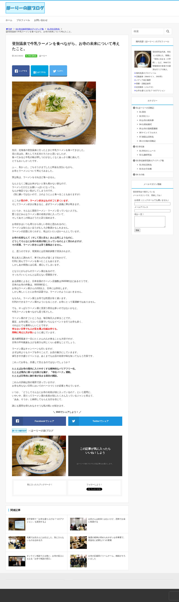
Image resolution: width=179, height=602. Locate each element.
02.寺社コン (144, 116)
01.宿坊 (142, 112)
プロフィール (23, 20)
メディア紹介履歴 (143, 80)
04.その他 (140, 174)
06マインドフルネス (148, 132)
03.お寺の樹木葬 (146, 120)
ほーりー (43, 56)
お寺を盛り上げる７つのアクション (150, 90)
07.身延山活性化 (146, 137)
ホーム (9, 20)
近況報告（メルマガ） (145, 87)
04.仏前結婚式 (145, 124)
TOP (9, 29)
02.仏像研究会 (145, 155)
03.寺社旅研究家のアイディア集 (30, 29)
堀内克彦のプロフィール (146, 73)
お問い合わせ (41, 20)
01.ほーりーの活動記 (145, 108)
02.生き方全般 (145, 169)
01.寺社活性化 (53, 29)
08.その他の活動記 (147, 141)
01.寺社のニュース (147, 151)
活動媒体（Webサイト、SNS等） (149, 77)
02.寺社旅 (140, 146)
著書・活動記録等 (143, 84)
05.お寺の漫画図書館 (148, 128)
